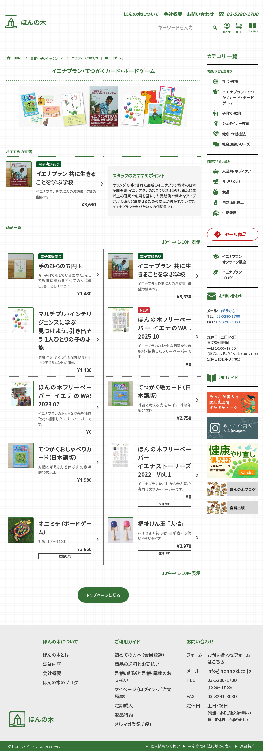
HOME (18, 58)
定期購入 (124, 705)
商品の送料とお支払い (137, 663)
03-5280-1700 (228, 316)
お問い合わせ (200, 14)
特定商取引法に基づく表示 (210, 746)
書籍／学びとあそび (44, 58)
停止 (149, 723)
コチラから (227, 310)
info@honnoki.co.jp (229, 670)
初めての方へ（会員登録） (140, 654)
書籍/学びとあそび (219, 71)
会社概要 (173, 14)
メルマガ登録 (128, 723)
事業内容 (52, 663)
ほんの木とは (56, 654)
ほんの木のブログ (60, 682)
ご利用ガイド (127, 641)
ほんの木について (141, 14)
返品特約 (124, 714)
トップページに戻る (103, 595)
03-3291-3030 (228, 321)
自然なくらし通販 (218, 161)
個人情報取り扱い (165, 746)
